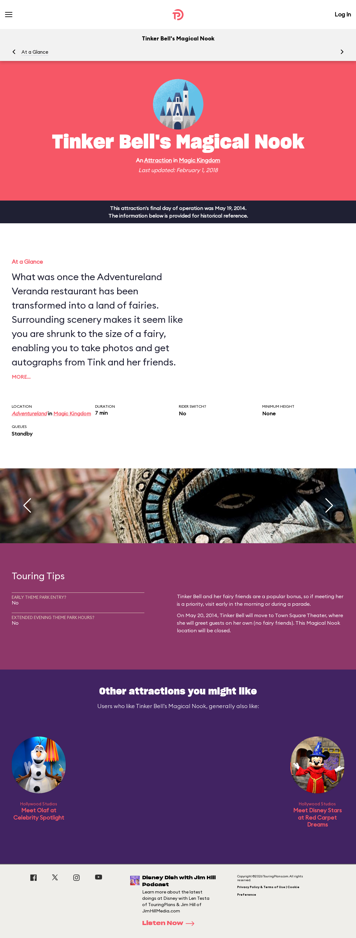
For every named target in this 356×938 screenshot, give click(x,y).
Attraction (158, 160)
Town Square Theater (300, 615)
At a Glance (34, 52)
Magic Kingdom (199, 160)
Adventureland (29, 413)
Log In (343, 14)
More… (21, 377)
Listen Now (170, 923)
